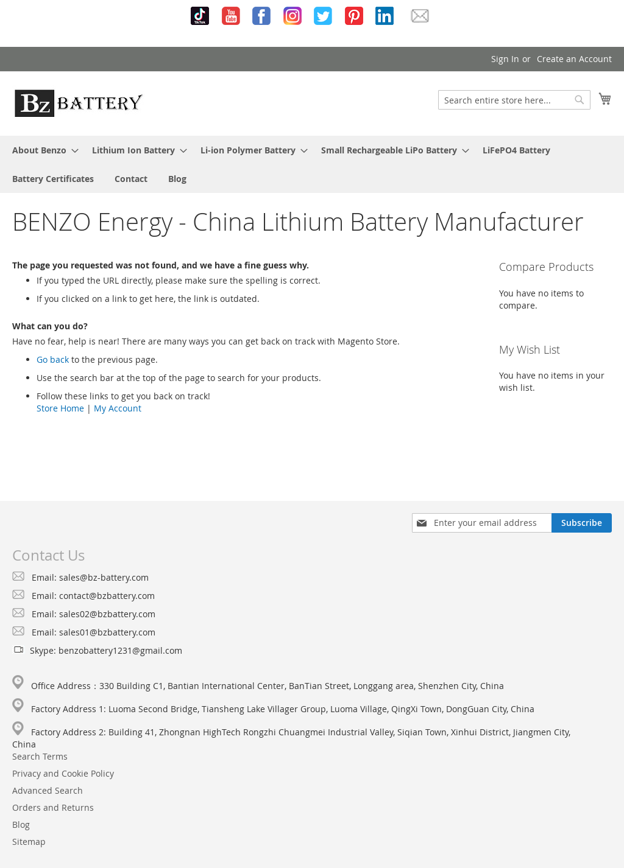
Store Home (60, 408)
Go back (53, 359)
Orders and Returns (53, 807)
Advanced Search (47, 790)
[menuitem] (42, 150)
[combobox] (514, 100)
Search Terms (40, 756)
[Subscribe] (581, 523)
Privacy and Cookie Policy (63, 773)
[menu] (312, 164)
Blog (21, 824)
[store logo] (78, 103)
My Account (117, 408)
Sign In (505, 59)
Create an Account (574, 59)
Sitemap (29, 841)
